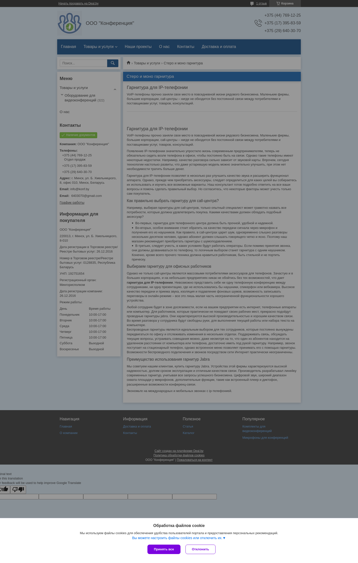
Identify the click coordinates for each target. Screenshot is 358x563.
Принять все (164, 549)
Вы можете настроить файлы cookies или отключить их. (177, 538)
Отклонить (200, 549)
